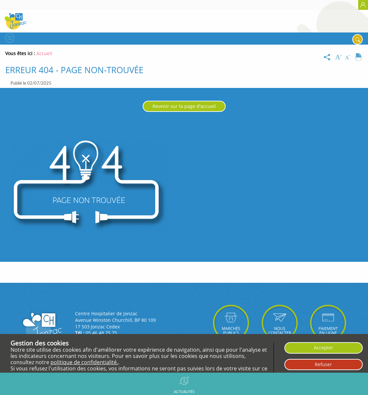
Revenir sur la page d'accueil (184, 106)
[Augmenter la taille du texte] (339, 57)
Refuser (323, 364)
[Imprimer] (358, 57)
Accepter (323, 347)
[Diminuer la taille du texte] (349, 57)
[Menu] (9, 37)
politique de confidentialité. (84, 362)
